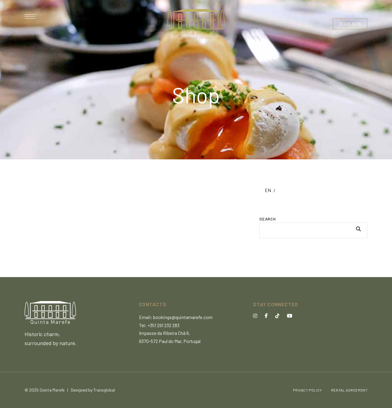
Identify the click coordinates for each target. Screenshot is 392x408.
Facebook (266, 315)
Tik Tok (277, 315)
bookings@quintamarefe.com (183, 317)
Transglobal (104, 389)
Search (267, 218)
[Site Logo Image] (196, 24)
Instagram (255, 315)
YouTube (289, 315)
